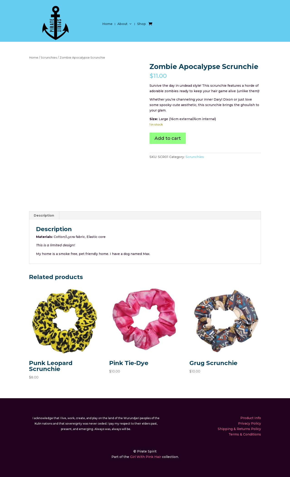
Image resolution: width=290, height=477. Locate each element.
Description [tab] (44, 215)
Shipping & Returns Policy (239, 429)
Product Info (250, 418)
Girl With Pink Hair (145, 457)
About (122, 24)
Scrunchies (49, 57)
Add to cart (168, 138)
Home (107, 24)
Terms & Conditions (245, 434)
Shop (141, 24)
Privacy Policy (249, 423)
